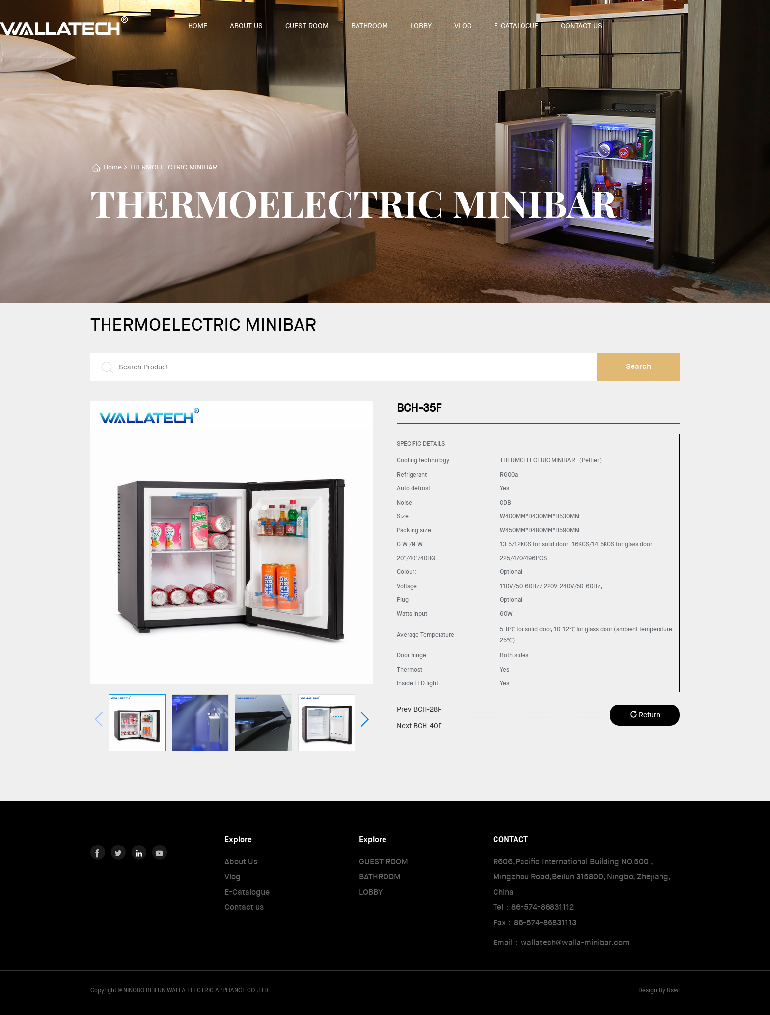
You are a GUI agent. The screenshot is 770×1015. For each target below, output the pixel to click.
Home (113, 167)
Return (645, 714)
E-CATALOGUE (516, 25)
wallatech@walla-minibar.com (575, 942)
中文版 (689, 26)
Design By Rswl (659, 990)
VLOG (462, 25)
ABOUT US (246, 25)
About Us (240, 861)
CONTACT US (581, 25)
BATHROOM (369, 25)
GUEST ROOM (307, 25)
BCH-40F (419, 725)
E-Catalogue (247, 892)
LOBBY (421, 25)
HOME (197, 25)
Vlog (232, 877)
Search (638, 366)
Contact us (244, 907)
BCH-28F (419, 709)
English (717, 26)
